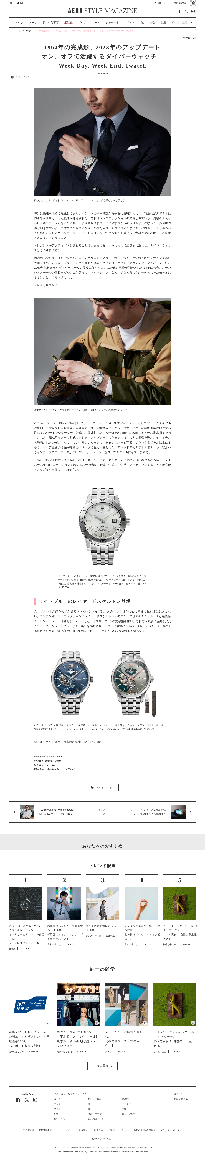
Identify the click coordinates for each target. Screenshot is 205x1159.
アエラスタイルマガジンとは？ (70, 1094)
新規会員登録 (180, 2)
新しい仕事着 (51, 22)
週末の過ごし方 (96, 1119)
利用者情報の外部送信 (144, 1130)
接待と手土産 (95, 1114)
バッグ (82, 22)
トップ (19, 22)
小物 (152, 22)
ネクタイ (130, 22)
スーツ (33, 22)
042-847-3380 (91, 741)
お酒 (163, 22)
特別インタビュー (63, 1119)
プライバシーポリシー (118, 1130)
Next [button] (184, 22)
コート (96, 22)
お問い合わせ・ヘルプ (102, 1139)
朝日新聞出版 (45, 1130)
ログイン (162, 2)
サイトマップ (63, 1130)
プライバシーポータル (171, 1130)
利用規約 (98, 1130)
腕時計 (68, 22)
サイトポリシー (81, 1130)
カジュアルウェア (131, 1114)
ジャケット (112, 22)
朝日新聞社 (28, 1130)
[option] (16, 22)
